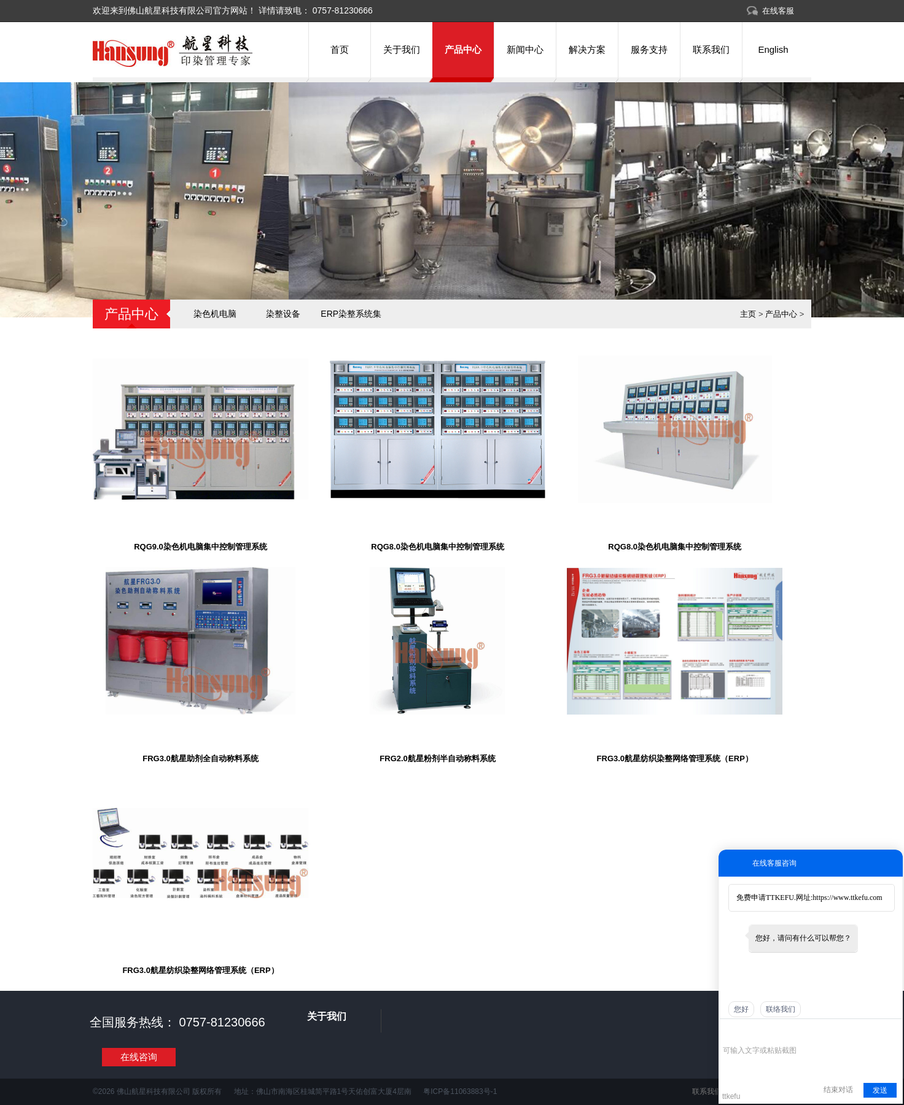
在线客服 (778, 10)
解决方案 (587, 49)
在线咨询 (138, 1057)
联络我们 (780, 1009)
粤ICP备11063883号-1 (460, 1091)
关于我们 (401, 49)
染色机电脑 (214, 314)
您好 (741, 1009)
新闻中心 (525, 49)
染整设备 (283, 314)
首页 (339, 49)
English (773, 49)
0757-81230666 (341, 10)
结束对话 (838, 1089)
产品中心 (463, 49)
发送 (880, 1090)
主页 (748, 314)
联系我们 (711, 49)
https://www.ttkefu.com (847, 897)
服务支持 (649, 49)
